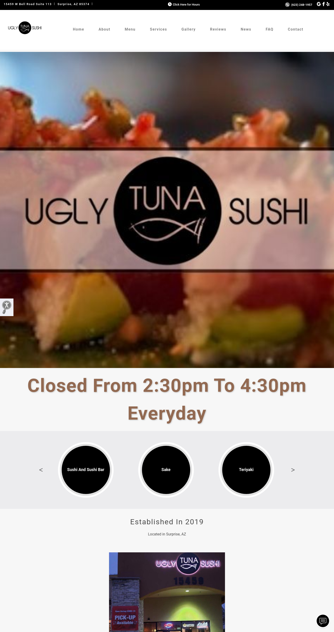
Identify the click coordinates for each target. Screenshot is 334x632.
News (246, 29)
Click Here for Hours (183, 4)
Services (158, 29)
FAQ (269, 29)
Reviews (218, 29)
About (104, 29)
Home (78, 29)
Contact (295, 29)
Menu (130, 29)
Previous (41, 470)
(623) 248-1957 (298, 4)
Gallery (188, 29)
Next (292, 470)
